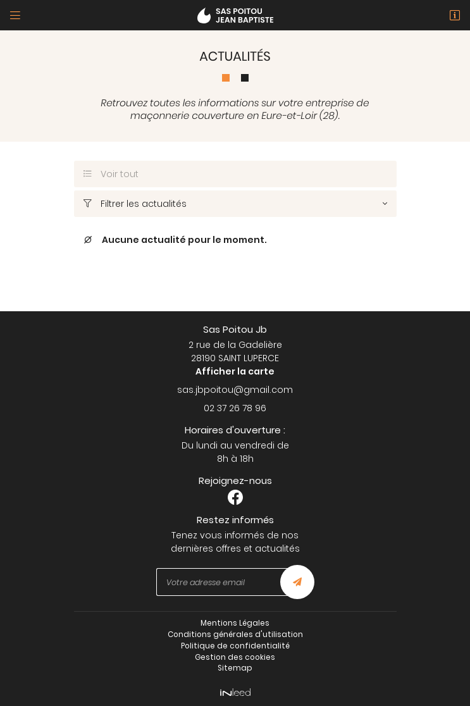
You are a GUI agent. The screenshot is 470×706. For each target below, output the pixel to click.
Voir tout (111, 174)
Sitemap (235, 668)
